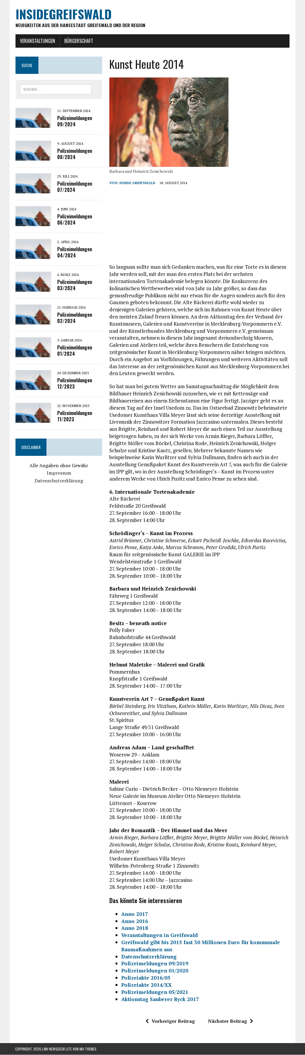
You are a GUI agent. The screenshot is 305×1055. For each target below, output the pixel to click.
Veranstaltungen (37, 40)
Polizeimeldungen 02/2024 (74, 318)
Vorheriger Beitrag (170, 1021)
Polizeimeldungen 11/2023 (74, 416)
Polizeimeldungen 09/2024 (74, 121)
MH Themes (88, 1049)
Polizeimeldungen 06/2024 (74, 219)
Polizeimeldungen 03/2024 (74, 285)
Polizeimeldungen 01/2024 (74, 351)
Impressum (58, 473)
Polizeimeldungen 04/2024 (74, 252)
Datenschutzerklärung (59, 481)
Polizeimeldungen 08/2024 (74, 154)
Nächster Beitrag (230, 1021)
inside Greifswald (137, 183)
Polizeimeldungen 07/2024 (74, 187)
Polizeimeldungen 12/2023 (74, 383)
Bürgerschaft (78, 40)
